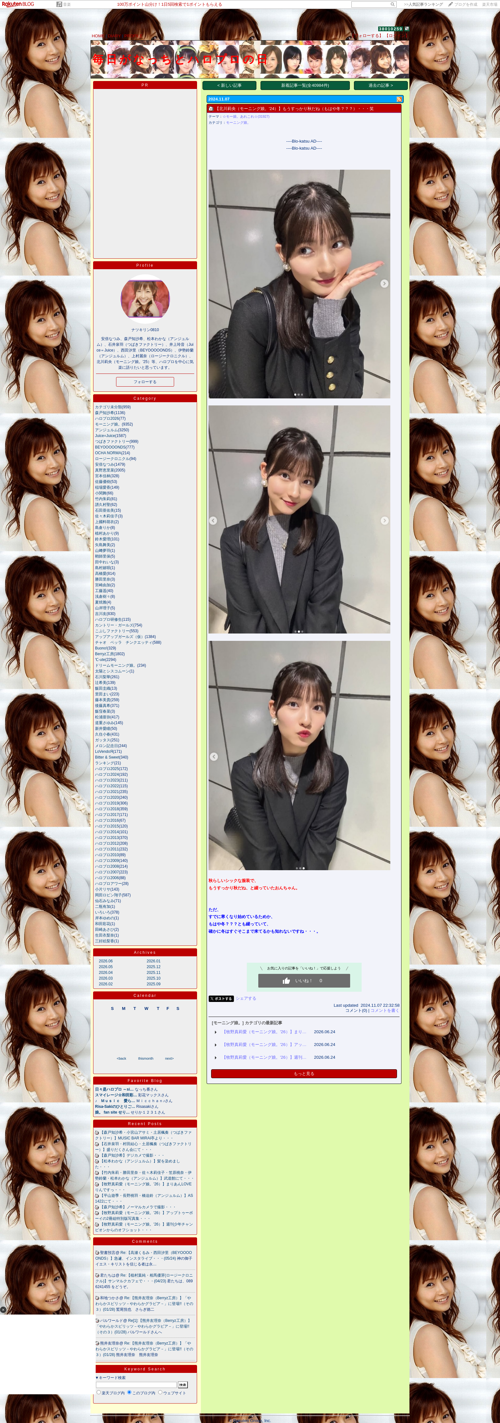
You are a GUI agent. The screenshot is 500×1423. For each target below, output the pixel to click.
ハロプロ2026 (107, 418)
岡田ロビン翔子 (108, 895)
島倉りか (102, 527)
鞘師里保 (102, 556)
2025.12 (153, 967)
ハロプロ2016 (107, 820)
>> (423, 4)
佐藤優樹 (102, 481)
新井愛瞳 (102, 728)
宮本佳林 (102, 476)
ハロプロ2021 (107, 791)
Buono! (101, 648)
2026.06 (106, 961)
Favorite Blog (145, 1080)
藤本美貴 (102, 700)
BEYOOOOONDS (110, 447)
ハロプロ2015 (107, 826)
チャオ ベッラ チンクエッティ (123, 642)
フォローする (145, 382)
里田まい (102, 694)
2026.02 (106, 984)
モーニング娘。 (108, 424)
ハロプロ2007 (107, 872)
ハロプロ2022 (107, 786)
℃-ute (100, 659)
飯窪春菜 (102, 711)
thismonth (145, 1058)
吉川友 (101, 613)
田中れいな (104, 562)
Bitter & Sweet (107, 757)
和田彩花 (102, 924)
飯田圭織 (102, 688)
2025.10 (153, 978)
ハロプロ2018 (107, 809)
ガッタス (102, 740)
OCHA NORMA (108, 453)
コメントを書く (385, 1010)
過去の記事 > (381, 85)
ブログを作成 (465, 4)
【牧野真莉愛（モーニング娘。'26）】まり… (264, 1031)
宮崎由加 (102, 585)
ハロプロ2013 (107, 837)
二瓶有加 (102, 906)
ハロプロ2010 (107, 855)
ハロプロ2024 (107, 774)
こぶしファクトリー (112, 631)
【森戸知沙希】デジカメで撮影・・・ (132, 1155)
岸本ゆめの (104, 918)
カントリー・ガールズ (114, 625)
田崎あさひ (104, 929)
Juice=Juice (105, 436)
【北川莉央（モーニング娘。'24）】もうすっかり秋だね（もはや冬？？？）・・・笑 (294, 108)
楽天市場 (489, 4)
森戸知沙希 (104, 413)
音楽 (67, 4)
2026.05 (106, 967)
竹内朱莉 (102, 499)
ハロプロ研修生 (108, 619)
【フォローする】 (366, 35)
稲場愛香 (102, 487)
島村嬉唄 (102, 568)
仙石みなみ (104, 901)
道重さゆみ (104, 723)
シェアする (246, 998)
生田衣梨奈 (104, 935)
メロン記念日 (106, 746)
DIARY (114, 35)
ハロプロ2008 (107, 866)
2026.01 (153, 961)
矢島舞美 (102, 545)
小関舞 (101, 493)
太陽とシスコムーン (112, 671)
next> (169, 1058)
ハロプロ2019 (107, 803)
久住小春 (102, 734)
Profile (145, 265)
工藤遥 (101, 591)
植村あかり (104, 533)
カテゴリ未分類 (108, 407)
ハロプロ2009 (107, 860)
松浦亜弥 (102, 717)
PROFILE (133, 35)
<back (121, 1058)
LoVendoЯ (104, 751)
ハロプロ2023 (107, 780)
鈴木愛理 (102, 539)
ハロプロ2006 (107, 878)
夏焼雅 (101, 602)
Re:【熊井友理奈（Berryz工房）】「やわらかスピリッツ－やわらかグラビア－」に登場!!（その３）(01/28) (144, 1304)
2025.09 (153, 984)
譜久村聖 (102, 504)
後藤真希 (102, 705)
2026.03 (106, 978)
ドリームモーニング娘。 (116, 665)
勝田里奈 (102, 579)
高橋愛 (101, 573)
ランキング (104, 763)
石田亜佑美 (104, 510)
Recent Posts (145, 1124)
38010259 (390, 28)
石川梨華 (102, 677)
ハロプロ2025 (107, 769)
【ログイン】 (397, 35)
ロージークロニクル (112, 458)
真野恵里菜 (104, 470)
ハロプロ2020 (107, 797)
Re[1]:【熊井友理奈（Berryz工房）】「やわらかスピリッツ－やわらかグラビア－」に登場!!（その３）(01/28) (143, 1326)
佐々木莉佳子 (106, 516)
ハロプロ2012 (107, 843)
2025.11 (153, 972)
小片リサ (102, 889)
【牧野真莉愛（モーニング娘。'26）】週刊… (264, 1057)
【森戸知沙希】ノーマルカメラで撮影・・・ (138, 1207)
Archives (145, 952)
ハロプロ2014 (107, 832)
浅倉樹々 (102, 596)
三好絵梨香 (104, 941)
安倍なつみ (104, 464)
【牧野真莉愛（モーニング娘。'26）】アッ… (264, 1044)
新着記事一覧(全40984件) (305, 85)
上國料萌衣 (104, 522)
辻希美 (101, 682)
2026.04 (106, 972)
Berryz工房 (104, 654)
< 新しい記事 (229, 85)
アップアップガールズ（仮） (120, 636)
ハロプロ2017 (107, 814)
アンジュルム (106, 430)
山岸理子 (102, 608)
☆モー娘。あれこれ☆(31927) (246, 116)
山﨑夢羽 (102, 550)
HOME (98, 35)
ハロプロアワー (108, 883)
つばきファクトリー (112, 441)
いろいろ (102, 912)
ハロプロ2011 (107, 849)
